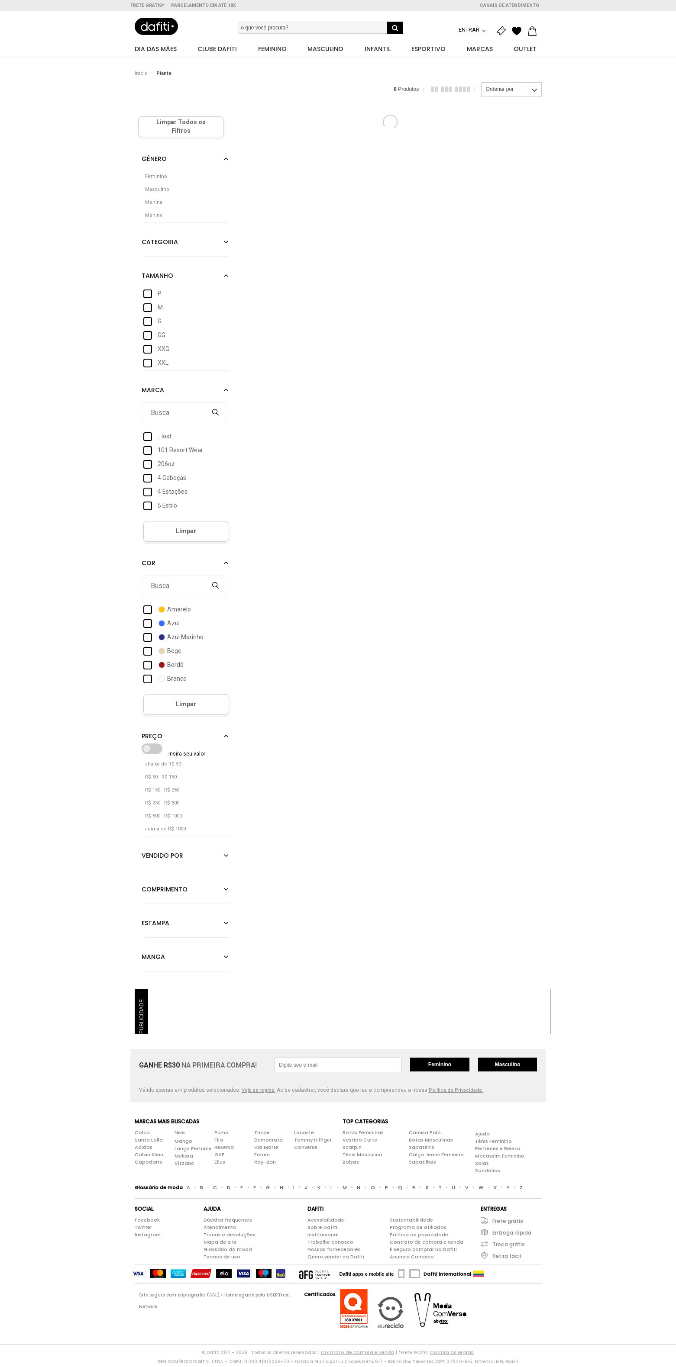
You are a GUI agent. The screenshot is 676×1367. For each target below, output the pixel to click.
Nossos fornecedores (334, 1251)
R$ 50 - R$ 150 (161, 779)
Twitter (143, 1229)
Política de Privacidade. (456, 1092)
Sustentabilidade (411, 1222)
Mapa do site (220, 1244)
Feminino (439, 1067)
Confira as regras (452, 1354)
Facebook (147, 1222)
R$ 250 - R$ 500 (162, 805)
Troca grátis (508, 1246)
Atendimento (220, 1229)
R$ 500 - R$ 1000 (163, 818)
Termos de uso (222, 1259)
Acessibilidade (325, 1222)
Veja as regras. (258, 1092)
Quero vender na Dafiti (335, 1259)
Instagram (148, 1237)
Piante (163, 75)
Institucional (323, 1237)
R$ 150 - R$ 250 (162, 792)
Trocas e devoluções (230, 1237)
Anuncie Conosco (412, 1259)
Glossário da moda (228, 1251)
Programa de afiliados (418, 1229)
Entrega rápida (511, 1234)
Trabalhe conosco (330, 1244)
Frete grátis (507, 1223)
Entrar (470, 29)
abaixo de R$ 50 (163, 766)
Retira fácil (506, 1258)
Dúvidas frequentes (228, 1222)
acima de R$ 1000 (165, 831)
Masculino (508, 1067)
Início (141, 75)
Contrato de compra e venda (426, 1244)
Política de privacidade (419, 1237)
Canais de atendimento (509, 5)
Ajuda (482, 1136)
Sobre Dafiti (322, 1229)
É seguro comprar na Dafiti (423, 1251)
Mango (183, 1143)
